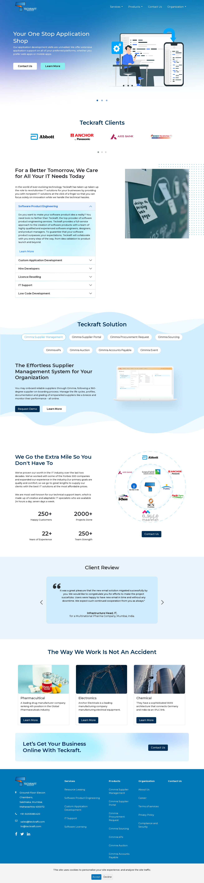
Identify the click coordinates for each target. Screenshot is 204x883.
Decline (107, 877)
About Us (143, 789)
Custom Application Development (40, 260)
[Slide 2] (102, 100)
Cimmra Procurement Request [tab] (129, 337)
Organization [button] (175, 6)
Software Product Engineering (38, 206)
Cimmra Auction (118, 845)
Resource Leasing (74, 789)
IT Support (25, 285)
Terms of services (148, 806)
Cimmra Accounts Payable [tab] (115, 350)
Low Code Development (34, 293)
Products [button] (134, 6)
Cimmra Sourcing (119, 828)
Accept (96, 877)
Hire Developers (29, 268)
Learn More (52, 66)
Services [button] (115, 6)
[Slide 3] (106, 100)
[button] (98, 152)
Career (142, 798)
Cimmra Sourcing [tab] (169, 337)
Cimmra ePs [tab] (53, 350)
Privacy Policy (146, 814)
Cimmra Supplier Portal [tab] (86, 337)
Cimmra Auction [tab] (80, 350)
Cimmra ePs (116, 837)
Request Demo (22, 408)
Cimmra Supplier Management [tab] (43, 337)
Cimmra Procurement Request (117, 817)
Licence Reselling (29, 276)
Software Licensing (75, 826)
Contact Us (155, 6)
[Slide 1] (97, 100)
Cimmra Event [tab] (149, 350)
